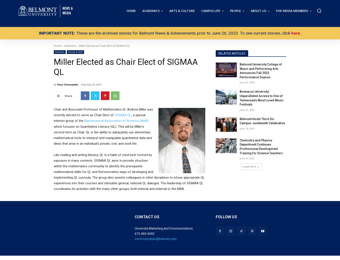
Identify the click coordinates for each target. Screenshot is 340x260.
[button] (319, 10)
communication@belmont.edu (156, 239)
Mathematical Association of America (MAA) (116, 121)
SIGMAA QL (122, 115)
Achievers (60, 52)
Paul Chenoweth (67, 84)
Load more (251, 166)
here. (296, 33)
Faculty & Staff (75, 52)
